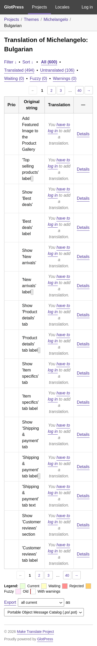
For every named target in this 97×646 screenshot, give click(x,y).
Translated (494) (19, 70)
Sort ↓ (28, 62)
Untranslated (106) (57, 70)
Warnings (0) (64, 78)
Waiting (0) (14, 78)
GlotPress (14, 7)
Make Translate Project (35, 632)
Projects (39, 7)
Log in (87, 7)
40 (79, 90)
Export (10, 602)
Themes (31, 19)
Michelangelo (56, 19)
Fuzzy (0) (38, 78)
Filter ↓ (10, 62)
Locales (62, 7)
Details (83, 134)
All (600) (49, 62)
